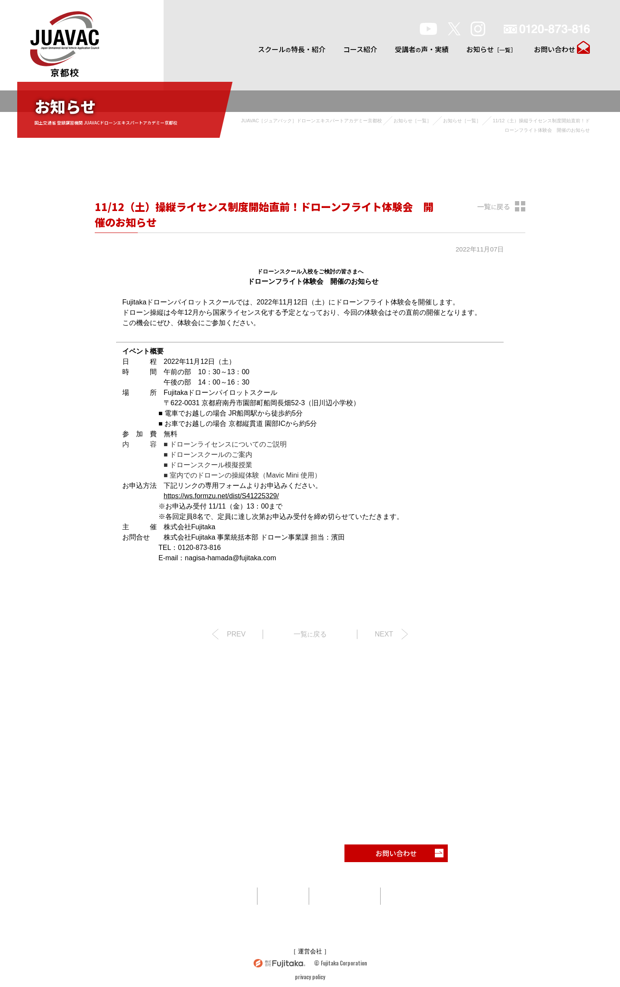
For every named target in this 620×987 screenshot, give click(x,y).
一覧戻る (493, 206)
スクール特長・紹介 (292, 49)
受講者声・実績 (422, 49)
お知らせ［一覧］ (412, 120)
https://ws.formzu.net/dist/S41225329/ (221, 496)
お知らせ (491, 49)
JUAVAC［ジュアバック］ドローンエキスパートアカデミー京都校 (311, 120)
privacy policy (310, 976)
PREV (236, 634)
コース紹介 (360, 49)
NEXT (384, 634)
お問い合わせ (554, 49)
